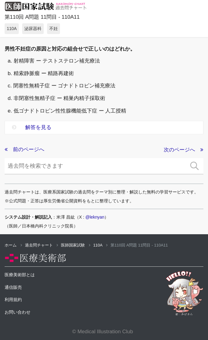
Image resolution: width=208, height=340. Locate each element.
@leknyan (95, 217)
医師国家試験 (75, 245)
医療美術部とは (20, 274)
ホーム (13, 245)
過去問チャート (41, 245)
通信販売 (13, 287)
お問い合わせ (17, 312)
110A (100, 245)
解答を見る (31, 127)
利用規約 (13, 299)
